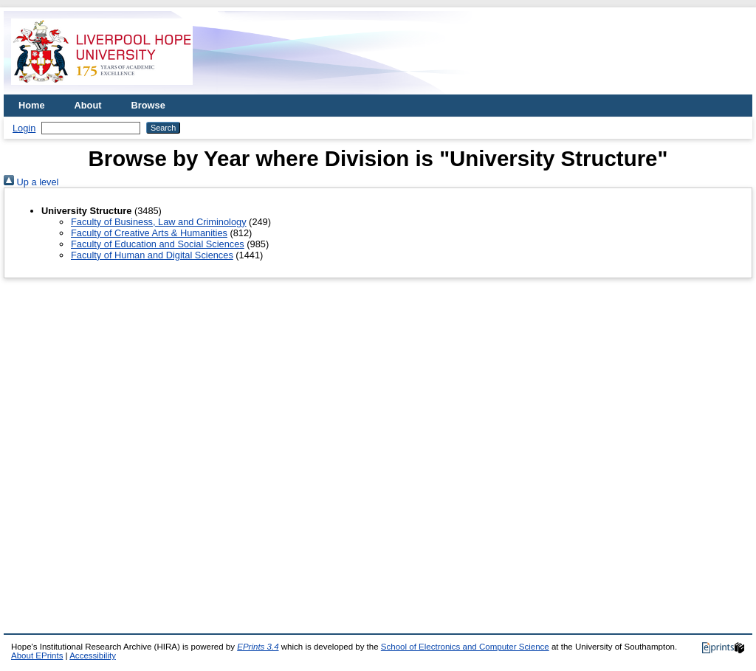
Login (24, 128)
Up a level (31, 181)
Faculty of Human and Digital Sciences (152, 255)
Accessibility (92, 655)
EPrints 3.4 (257, 646)
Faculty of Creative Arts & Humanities (149, 232)
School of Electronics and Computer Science (465, 646)
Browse (148, 105)
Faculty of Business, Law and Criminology (159, 221)
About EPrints (37, 655)
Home (31, 105)
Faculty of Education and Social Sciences (157, 244)
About (88, 105)
